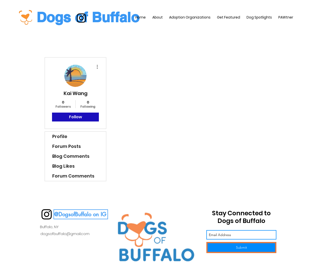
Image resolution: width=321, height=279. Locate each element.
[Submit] (241, 247)
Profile (59, 136)
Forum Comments (73, 176)
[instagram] (81, 18)
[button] (81, 214)
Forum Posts (66, 146)
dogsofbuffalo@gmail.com (64, 233)
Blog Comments (70, 156)
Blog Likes (63, 166)
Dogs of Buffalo (87, 17)
